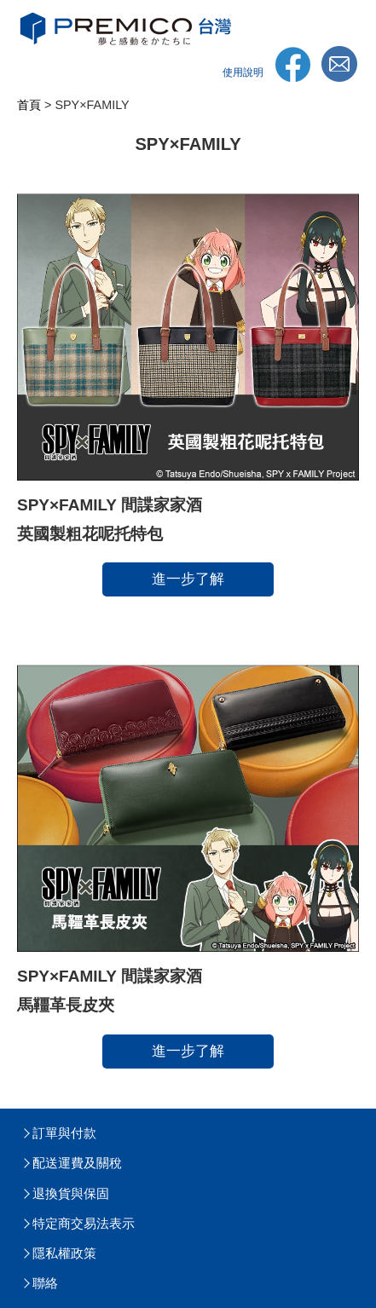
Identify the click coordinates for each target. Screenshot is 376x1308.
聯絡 (45, 1283)
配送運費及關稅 (77, 1162)
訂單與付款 (64, 1133)
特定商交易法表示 (83, 1223)
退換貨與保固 (70, 1193)
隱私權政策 (64, 1253)
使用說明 (243, 72)
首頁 (29, 105)
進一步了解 (188, 578)
